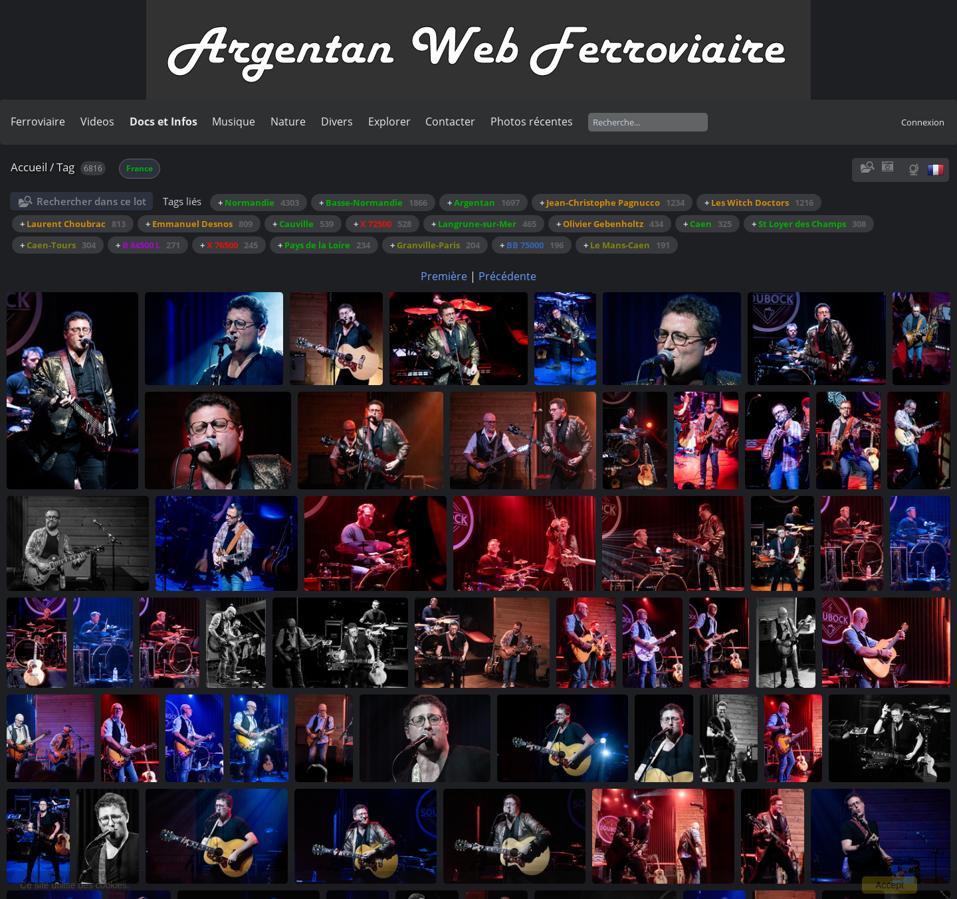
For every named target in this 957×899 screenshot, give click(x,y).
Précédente (507, 276)
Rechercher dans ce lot (91, 201)
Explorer (389, 121)
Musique (233, 121)
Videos (97, 121)
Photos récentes (531, 121)
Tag (65, 167)
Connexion (922, 122)
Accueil (29, 167)
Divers (337, 121)
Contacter (450, 121)
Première (444, 276)
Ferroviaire (38, 121)
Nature (288, 121)
